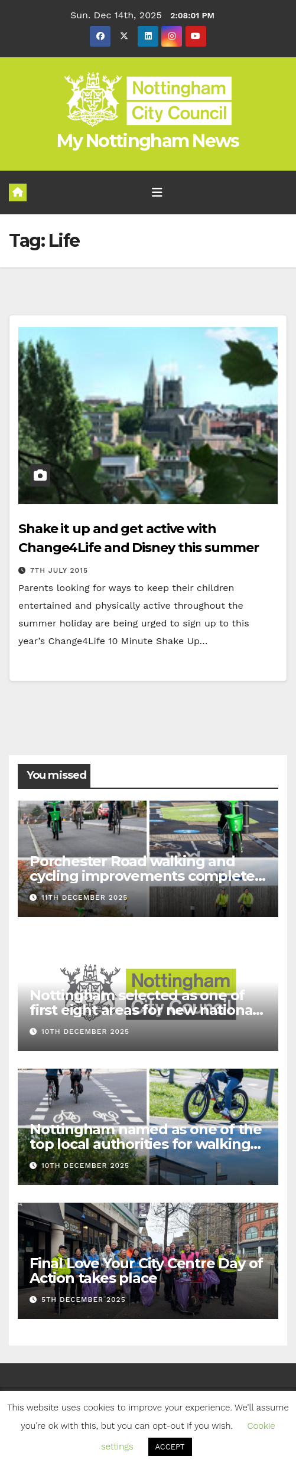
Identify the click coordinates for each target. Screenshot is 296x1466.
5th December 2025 (83, 1299)
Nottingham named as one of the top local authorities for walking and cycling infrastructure (146, 1144)
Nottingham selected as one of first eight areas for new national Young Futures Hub (143, 1010)
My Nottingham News (148, 141)
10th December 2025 (85, 1031)
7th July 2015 (59, 570)
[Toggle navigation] (157, 192)
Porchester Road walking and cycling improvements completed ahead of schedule (147, 876)
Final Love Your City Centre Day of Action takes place (146, 1271)
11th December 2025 (84, 897)
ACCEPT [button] (170, 1446)
